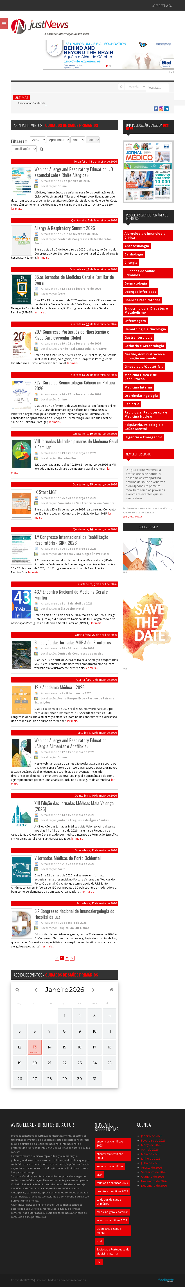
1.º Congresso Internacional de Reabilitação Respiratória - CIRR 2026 (71, 539)
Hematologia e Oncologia (145, 329)
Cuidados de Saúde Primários (139, 273)
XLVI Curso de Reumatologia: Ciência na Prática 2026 (74, 385)
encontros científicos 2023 (110, 1143)
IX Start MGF (45, 492)
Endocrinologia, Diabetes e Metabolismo (146, 310)
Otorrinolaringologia (141, 395)
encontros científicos (110, 1166)
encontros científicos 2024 (110, 1156)
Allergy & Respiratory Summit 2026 (64, 228)
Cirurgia (130, 262)
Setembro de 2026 (153, 1172)
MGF (99, 1175)
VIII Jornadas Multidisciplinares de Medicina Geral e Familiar (76, 444)
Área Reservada (162, 5)
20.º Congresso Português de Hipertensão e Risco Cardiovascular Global (71, 334)
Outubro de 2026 (152, 1176)
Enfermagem (135, 321)
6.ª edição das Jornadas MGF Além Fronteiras (72, 642)
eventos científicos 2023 (112, 1220)
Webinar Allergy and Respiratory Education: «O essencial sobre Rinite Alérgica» (73, 172)
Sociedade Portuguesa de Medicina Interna (113, 1251)
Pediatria (131, 404)
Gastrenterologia (138, 337)
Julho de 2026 (150, 1163)
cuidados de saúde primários (109, 1202)
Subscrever (148, 527)
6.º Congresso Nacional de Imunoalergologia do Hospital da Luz (74, 914)
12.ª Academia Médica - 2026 (59, 687)
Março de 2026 (151, 1145)
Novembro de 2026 (154, 1181)
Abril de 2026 (149, 1149)
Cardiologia (133, 254)
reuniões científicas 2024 (112, 1183)
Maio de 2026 (150, 1154)
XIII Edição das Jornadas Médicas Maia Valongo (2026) (74, 806)
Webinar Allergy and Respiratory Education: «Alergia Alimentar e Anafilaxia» (70, 743)
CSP (99, 1262)
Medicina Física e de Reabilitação (140, 377)
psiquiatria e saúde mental (109, 1231)
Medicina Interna (138, 387)
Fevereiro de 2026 (153, 1140)
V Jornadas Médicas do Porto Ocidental (67, 858)
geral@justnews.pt (132, 516)
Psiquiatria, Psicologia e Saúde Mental (143, 427)
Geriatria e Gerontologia (144, 346)
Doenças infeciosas (140, 292)
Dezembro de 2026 (154, 1186)
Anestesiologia (136, 246)
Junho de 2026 (150, 1158)
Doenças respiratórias (142, 300)
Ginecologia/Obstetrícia (143, 366)
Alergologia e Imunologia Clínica (144, 235)
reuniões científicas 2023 (112, 1191)
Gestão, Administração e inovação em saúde (144, 356)
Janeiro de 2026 (151, 1136)
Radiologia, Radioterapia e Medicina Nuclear (145, 414)
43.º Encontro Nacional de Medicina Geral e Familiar (71, 594)
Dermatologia (135, 283)
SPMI (99, 1241)
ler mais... (17, 209)
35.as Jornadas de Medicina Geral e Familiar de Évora (74, 279)
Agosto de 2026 (151, 1167)
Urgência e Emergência (143, 437)
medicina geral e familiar (112, 1212)
